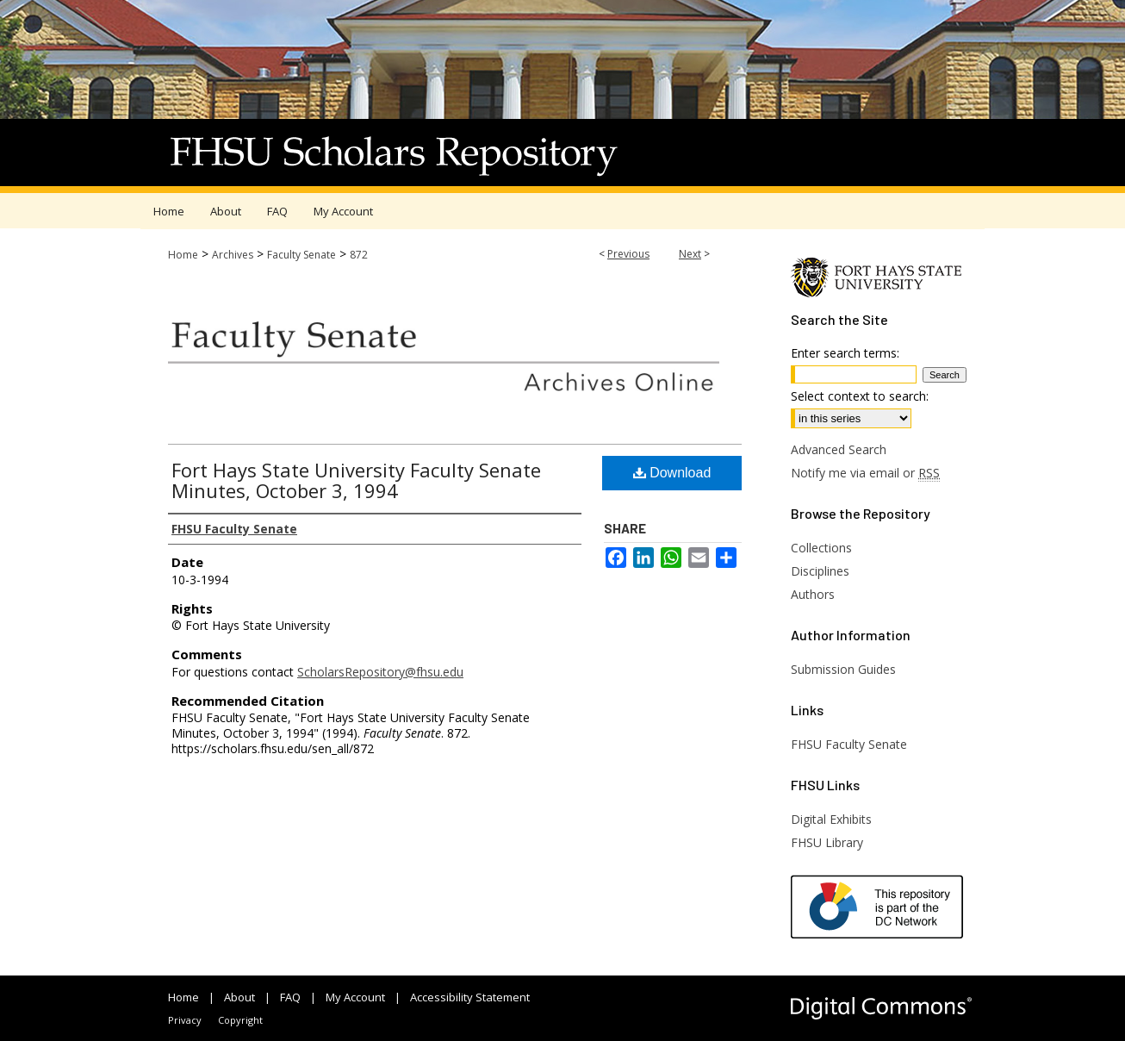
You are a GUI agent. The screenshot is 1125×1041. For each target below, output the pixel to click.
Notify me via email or (865, 472)
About (239, 997)
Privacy (185, 1019)
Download (672, 472)
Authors (813, 594)
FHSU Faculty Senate (849, 744)
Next (690, 253)
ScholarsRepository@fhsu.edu (380, 672)
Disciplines (820, 571)
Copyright (240, 1019)
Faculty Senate (301, 254)
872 (359, 254)
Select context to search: (860, 396)
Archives (232, 254)
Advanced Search (838, 449)
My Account (355, 997)
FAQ (290, 997)
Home (183, 254)
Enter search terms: (845, 353)
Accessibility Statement (470, 997)
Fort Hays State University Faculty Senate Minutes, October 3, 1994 (356, 480)
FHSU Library (827, 842)
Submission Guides (843, 669)
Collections (821, 547)
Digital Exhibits (831, 819)
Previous (628, 253)
